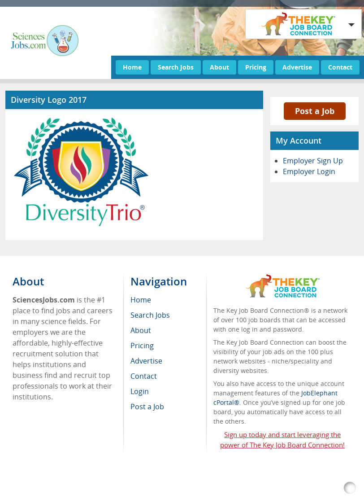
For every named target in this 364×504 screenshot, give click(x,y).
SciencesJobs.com (91, 483)
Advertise (297, 67)
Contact (340, 67)
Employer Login (309, 171)
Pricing (255, 67)
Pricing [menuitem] (142, 346)
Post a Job (314, 110)
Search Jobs (176, 67)
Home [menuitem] (140, 300)
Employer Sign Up (313, 161)
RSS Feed (33, 492)
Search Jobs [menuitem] (150, 315)
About (219, 67)
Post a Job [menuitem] (147, 407)
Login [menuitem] (139, 391)
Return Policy (75, 492)
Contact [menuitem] (143, 376)
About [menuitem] (140, 330)
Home (132, 67)
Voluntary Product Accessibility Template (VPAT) (174, 492)
